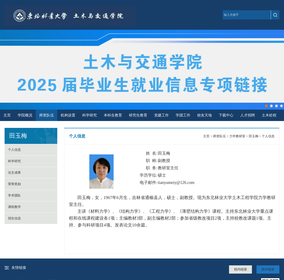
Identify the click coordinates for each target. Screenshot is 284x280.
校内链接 (240, 269)
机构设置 (68, 115)
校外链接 (268, 269)
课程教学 (14, 207)
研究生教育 (138, 115)
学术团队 (14, 195)
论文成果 (14, 172)
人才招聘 (247, 115)
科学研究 (89, 115)
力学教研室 (237, 136)
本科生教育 (113, 115)
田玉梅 (253, 136)
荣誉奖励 (14, 184)
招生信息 (14, 218)
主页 (7, 115)
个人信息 (14, 149)
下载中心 (226, 115)
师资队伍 (46, 115)
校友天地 (204, 115)
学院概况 (25, 115)
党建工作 (161, 115)
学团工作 (183, 115)
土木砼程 (269, 115)
